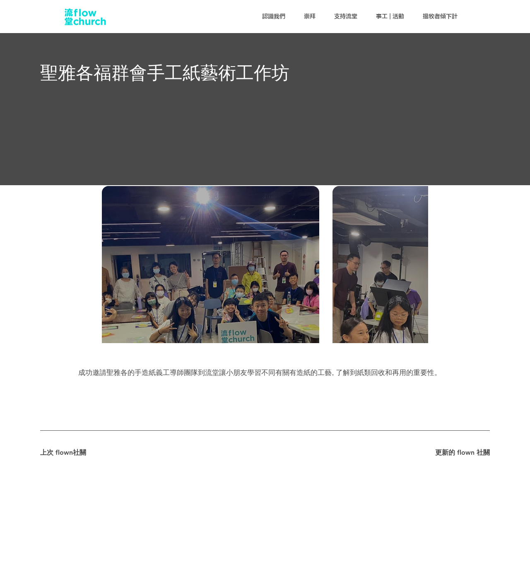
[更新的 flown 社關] (460, 452)
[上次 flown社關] (69, 452)
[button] (273, 16)
